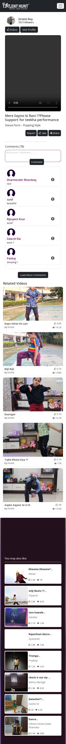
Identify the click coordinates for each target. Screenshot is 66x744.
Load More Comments (33, 275)
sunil (10, 199)
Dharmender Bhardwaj (21, 180)
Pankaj (11, 258)
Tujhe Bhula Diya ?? (16, 459)
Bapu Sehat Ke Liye (16, 323)
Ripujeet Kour (16, 219)
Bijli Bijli (9, 369)
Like (42, 133)
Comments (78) (14, 146)
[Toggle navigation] (60, 6)
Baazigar (10, 414)
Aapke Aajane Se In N (17, 505)
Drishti (11, 327)
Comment (36, 162)
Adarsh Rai (14, 239)
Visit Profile (29, 29)
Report (31, 133)
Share (54, 133)
